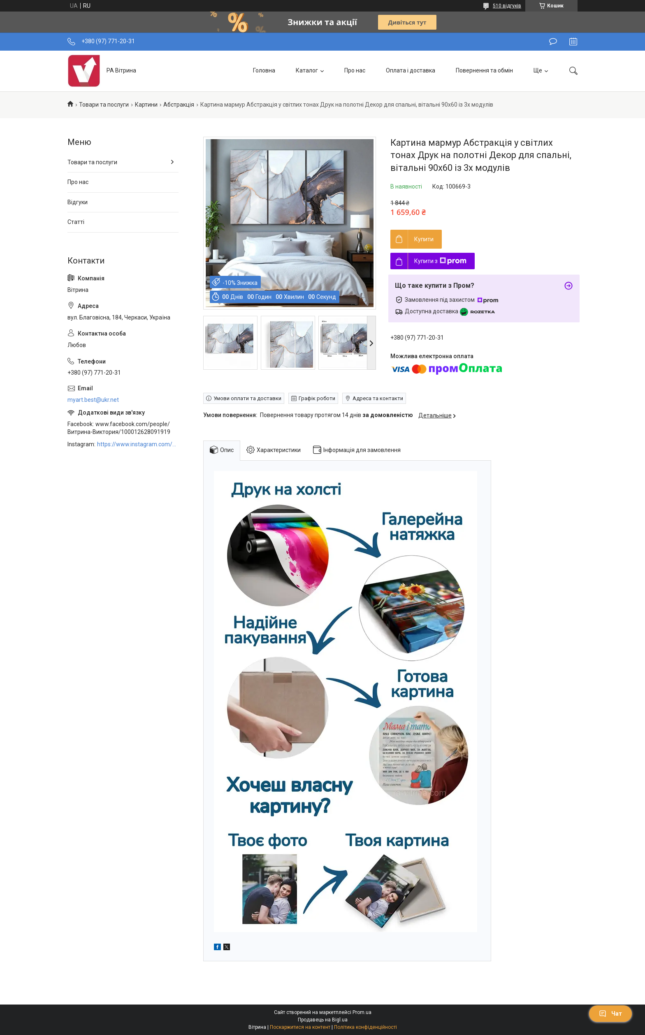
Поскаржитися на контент (300, 1027)
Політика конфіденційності (365, 1027)
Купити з (440, 261)
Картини (146, 104)
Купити (424, 239)
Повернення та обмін (484, 70)
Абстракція (178, 104)
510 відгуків (507, 6)
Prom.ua (362, 1012)
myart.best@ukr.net (93, 399)
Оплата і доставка (410, 70)
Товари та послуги (104, 104)
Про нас (354, 70)
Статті (75, 222)
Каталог (307, 70)
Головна (264, 70)
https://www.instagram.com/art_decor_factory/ (138, 444)
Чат (610, 1013)
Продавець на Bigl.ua (323, 1020)
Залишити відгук (553, 42)
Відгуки (77, 202)
